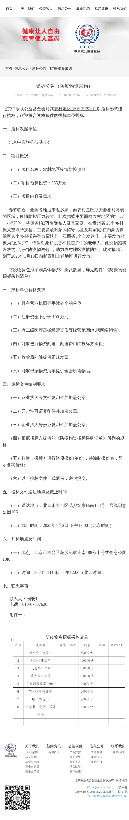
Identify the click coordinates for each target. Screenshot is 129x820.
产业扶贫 (75, 752)
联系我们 (120, 8)
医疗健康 (75, 771)
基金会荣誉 (32, 771)
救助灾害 (75, 761)
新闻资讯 (53, 752)
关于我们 (27, 8)
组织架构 (32, 752)
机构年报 (96, 761)
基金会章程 (32, 761)
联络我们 (121, 780)
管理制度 (96, 752)
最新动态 (83, 8)
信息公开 (64, 8)
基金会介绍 (32, 757)
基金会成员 (32, 766)
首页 (9, 8)
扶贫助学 (75, 766)
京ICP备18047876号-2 (100, 787)
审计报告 (96, 757)
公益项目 (46, 8)
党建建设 (101, 8)
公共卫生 (75, 757)
